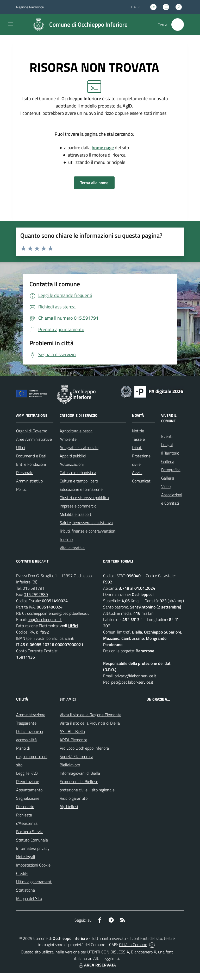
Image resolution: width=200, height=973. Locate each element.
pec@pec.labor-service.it (132, 682)
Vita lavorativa (72, 548)
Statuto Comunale (32, 840)
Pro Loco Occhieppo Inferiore (84, 748)
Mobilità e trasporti (76, 514)
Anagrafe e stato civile (79, 447)
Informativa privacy (32, 848)
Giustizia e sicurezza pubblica (84, 497)
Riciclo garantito (74, 798)
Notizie (138, 431)
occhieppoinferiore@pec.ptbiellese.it (58, 613)
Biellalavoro (70, 765)
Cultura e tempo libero (79, 481)
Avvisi (137, 472)
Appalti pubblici (73, 456)
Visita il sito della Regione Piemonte (90, 715)
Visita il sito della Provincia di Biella (90, 723)
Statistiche (25, 890)
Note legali (25, 856)
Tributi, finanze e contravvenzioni (88, 531)
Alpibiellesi (69, 806)
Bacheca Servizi (29, 831)
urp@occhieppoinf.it (45, 619)
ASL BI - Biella (72, 731)
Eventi (166, 436)
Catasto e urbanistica (78, 472)
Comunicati (141, 481)
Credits (22, 873)
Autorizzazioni (72, 464)
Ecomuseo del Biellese (79, 781)
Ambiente (68, 439)
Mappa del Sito (29, 898)
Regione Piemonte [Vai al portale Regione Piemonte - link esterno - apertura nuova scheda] (30, 7)
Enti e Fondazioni (31, 464)
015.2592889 (36, 594)
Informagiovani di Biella (80, 773)
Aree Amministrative (34, 439)
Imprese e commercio (78, 506)
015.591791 (34, 588)
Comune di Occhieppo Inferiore (88, 24)
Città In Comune (133, 944)
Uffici (20, 447)
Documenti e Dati (31, 456)
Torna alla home (94, 183)
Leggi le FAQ (27, 773)
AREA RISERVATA (97, 965)
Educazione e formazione (81, 489)
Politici (21, 489)
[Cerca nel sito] (177, 24)
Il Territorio (170, 453)
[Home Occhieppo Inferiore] (78, 24)
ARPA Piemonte (73, 740)
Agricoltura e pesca (76, 431)
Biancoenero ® (143, 952)
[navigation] (10, 24)
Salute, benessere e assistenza (86, 523)
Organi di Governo (31, 431)
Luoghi (167, 444)
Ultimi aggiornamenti (34, 882)
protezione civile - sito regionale (87, 790)
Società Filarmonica (76, 756)
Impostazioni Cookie (33, 865)
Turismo (66, 539)
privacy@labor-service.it (135, 676)
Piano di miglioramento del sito (31, 756)
